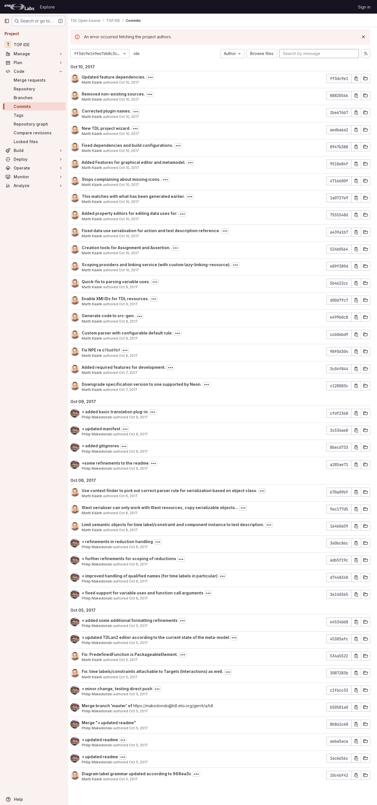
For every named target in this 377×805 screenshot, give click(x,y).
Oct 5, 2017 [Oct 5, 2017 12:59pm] (143, 694)
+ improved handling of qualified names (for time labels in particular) (154, 575)
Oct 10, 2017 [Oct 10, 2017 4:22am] (133, 270)
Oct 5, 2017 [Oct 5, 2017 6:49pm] (143, 626)
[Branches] (34, 98)
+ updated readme (104, 739)
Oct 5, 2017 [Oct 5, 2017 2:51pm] (132, 660)
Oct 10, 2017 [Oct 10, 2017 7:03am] (133, 168)
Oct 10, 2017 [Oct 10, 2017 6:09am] (133, 253)
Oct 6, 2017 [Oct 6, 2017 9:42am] (132, 530)
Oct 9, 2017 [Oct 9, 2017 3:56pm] (143, 434)
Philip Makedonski (101, 417)
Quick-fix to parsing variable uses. (120, 281)
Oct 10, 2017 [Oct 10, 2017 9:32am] (133, 134)
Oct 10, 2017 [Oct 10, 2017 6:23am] (133, 236)
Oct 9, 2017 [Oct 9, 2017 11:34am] (132, 304)
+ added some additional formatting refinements (134, 620)
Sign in (364, 7)
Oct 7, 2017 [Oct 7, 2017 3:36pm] (132, 372)
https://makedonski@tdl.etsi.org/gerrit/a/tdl (178, 705)
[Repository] (34, 89)
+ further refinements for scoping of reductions (133, 558)
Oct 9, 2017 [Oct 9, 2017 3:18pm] (143, 451)
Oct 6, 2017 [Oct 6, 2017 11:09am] (143, 581)
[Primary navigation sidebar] (6, 21)
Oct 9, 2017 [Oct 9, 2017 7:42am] (132, 355)
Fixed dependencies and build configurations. (132, 145)
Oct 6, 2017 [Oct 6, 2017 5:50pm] (132, 496)
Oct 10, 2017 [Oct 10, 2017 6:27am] (133, 219)
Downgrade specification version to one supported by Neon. (146, 384)
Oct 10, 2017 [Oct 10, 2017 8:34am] (133, 151)
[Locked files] (34, 141)
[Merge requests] (34, 80)
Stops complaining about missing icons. (125, 179)
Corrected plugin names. (111, 111)
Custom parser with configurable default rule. (131, 333)
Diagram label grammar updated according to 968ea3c (141, 773)
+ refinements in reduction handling (121, 541)
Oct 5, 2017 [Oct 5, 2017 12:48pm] (143, 745)
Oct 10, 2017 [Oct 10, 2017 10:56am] (133, 117)
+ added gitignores (105, 445)
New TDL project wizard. (110, 128)
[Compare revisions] (34, 133)
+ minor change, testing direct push (121, 688)
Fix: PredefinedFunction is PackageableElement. (134, 654)
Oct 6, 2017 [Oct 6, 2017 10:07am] (143, 598)
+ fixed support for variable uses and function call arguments (147, 592)
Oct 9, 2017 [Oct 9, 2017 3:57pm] (143, 417)
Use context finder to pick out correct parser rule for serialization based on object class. (174, 490)
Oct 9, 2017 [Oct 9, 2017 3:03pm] (143, 468)
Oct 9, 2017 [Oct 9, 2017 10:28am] (132, 338)
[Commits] (34, 106)
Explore (47, 7)
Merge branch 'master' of (112, 705)
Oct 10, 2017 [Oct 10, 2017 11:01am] (133, 82)
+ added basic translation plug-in (119, 411)
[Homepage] (19, 6)
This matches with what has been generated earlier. (137, 196)
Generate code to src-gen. (112, 315)
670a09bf (116, 350)
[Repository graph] (34, 124)
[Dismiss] (363, 36)
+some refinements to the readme (119, 463)
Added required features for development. (128, 367)
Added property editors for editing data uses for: (134, 213)
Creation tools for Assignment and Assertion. (130, 247)
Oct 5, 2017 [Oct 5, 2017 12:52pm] (143, 728)
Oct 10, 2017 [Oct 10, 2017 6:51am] (133, 185)
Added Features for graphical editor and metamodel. (138, 162)
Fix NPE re (96, 350)
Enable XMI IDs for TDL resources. (119, 298)
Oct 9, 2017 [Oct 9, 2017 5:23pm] (132, 287)
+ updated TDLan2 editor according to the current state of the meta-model (160, 637)
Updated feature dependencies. (118, 77)
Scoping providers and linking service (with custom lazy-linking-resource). (160, 264)
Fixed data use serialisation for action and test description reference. (155, 230)
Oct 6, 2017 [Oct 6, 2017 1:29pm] (143, 547)
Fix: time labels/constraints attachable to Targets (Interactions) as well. (157, 671)
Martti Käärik (96, 82)
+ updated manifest (105, 428)
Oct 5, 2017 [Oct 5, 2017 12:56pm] (143, 711)
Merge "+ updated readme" (113, 722)
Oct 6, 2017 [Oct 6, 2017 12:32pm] (143, 564)
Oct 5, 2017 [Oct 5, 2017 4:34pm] (143, 643)
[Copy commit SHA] (356, 78)
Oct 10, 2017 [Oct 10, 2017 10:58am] (133, 99)
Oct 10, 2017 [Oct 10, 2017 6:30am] (133, 202)
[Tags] (34, 115)
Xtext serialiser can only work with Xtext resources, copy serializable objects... (164, 507)
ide (141, 53)
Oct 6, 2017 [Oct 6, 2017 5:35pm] (132, 513)
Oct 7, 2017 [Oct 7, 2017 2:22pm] (132, 389)
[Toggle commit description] (155, 77)
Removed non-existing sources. (117, 94)
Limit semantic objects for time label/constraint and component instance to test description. (177, 524)
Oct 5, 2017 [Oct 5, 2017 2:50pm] (132, 677)
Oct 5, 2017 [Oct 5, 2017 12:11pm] (132, 779)
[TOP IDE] (34, 44)
